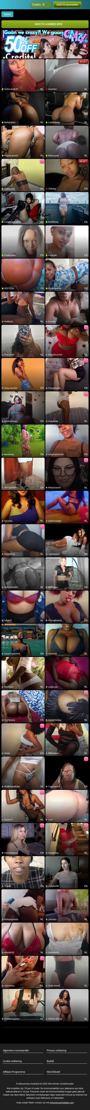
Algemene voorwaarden (16, 1050)
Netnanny (46, 1098)
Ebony (7, 14)
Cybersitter (58, 1098)
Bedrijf (50, 1061)
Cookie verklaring (12, 1061)
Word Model (53, 1071)
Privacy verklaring (56, 1050)
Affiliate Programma (14, 1071)
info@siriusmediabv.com (62, 1102)
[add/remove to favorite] (4, 62)
